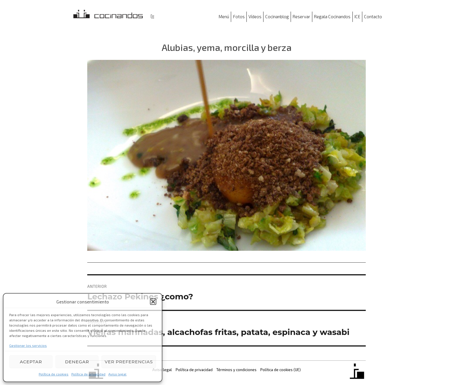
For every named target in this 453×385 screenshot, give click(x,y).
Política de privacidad (88, 374)
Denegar (77, 361)
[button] (153, 302)
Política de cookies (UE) (280, 369)
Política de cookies (53, 374)
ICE (357, 16)
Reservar (301, 16)
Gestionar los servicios (28, 345)
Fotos (239, 16)
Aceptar (31, 361)
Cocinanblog (277, 16)
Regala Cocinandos (332, 16)
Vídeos (254, 16)
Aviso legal (117, 374)
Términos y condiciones (236, 369)
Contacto (373, 16)
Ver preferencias (129, 361)
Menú (224, 16)
